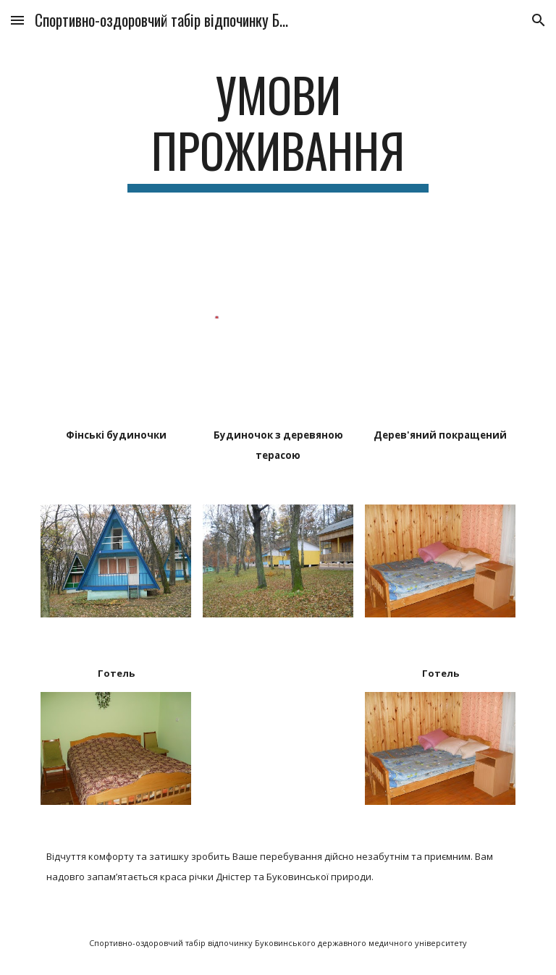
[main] (278, 129)
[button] (17, 20)
